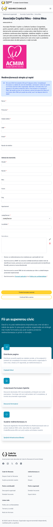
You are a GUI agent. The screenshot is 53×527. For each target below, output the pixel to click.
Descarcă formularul (11, 404)
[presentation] (15, 284)
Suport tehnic (32, 494)
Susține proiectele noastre (10, 480)
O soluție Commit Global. (20, 2)
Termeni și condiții (7, 508)
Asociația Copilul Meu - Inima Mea (30, 14)
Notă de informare (7, 512)
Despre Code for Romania (10, 476)
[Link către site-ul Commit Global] (7, 2)
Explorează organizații (10, 14)
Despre (30, 480)
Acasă (30, 476)
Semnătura (4, 236)
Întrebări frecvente (7, 494)
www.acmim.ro (7, 22)
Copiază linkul (9, 370)
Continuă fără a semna (26, 297)
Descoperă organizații (8, 490)
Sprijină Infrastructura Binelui (14, 437)
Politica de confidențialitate (38, 276)
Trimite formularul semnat (26, 292)
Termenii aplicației (20, 276)
